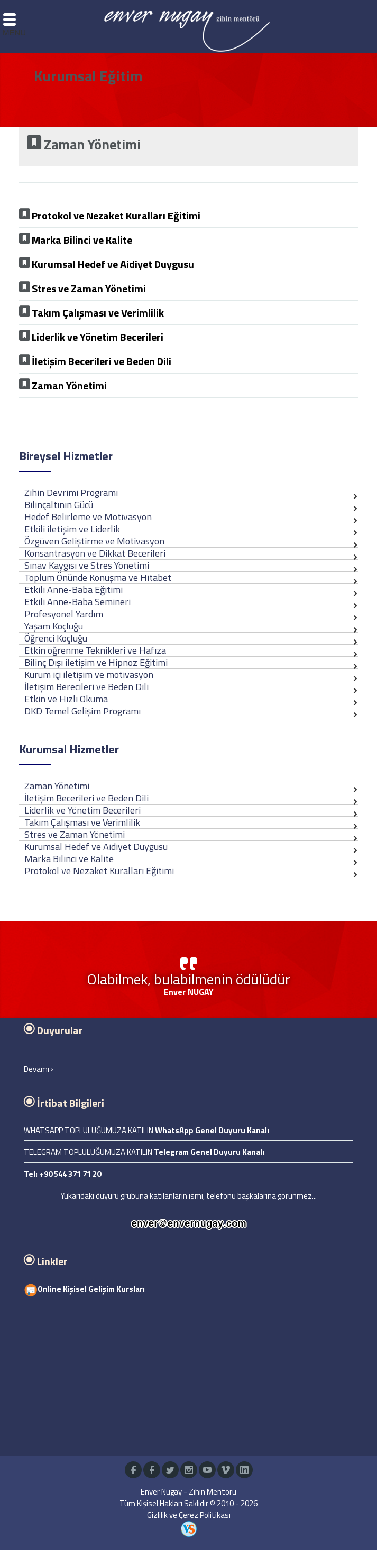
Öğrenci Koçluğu (55, 638)
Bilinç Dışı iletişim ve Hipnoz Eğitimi (96, 662)
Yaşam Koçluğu (53, 626)
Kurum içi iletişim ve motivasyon (88, 674)
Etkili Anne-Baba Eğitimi (73, 589)
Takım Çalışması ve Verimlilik (82, 822)
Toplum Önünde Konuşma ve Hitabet (97, 577)
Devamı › (38, 1069)
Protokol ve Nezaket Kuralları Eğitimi (99, 871)
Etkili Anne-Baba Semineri (77, 602)
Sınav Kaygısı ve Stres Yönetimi (86, 565)
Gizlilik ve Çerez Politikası (189, 1515)
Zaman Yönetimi (56, 786)
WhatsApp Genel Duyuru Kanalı (212, 1130)
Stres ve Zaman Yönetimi (74, 834)
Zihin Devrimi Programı (71, 492)
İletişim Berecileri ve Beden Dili (86, 687)
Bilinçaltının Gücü (58, 504)
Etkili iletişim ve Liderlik (72, 529)
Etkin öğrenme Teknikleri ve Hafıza (95, 650)
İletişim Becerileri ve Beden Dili (86, 798)
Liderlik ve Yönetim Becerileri (82, 810)
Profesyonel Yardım (63, 614)
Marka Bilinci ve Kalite (69, 858)
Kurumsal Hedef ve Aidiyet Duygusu (96, 846)
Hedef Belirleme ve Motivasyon (88, 517)
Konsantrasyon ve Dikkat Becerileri (94, 553)
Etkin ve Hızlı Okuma (66, 699)
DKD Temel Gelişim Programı (82, 711)
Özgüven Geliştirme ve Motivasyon (94, 541)
